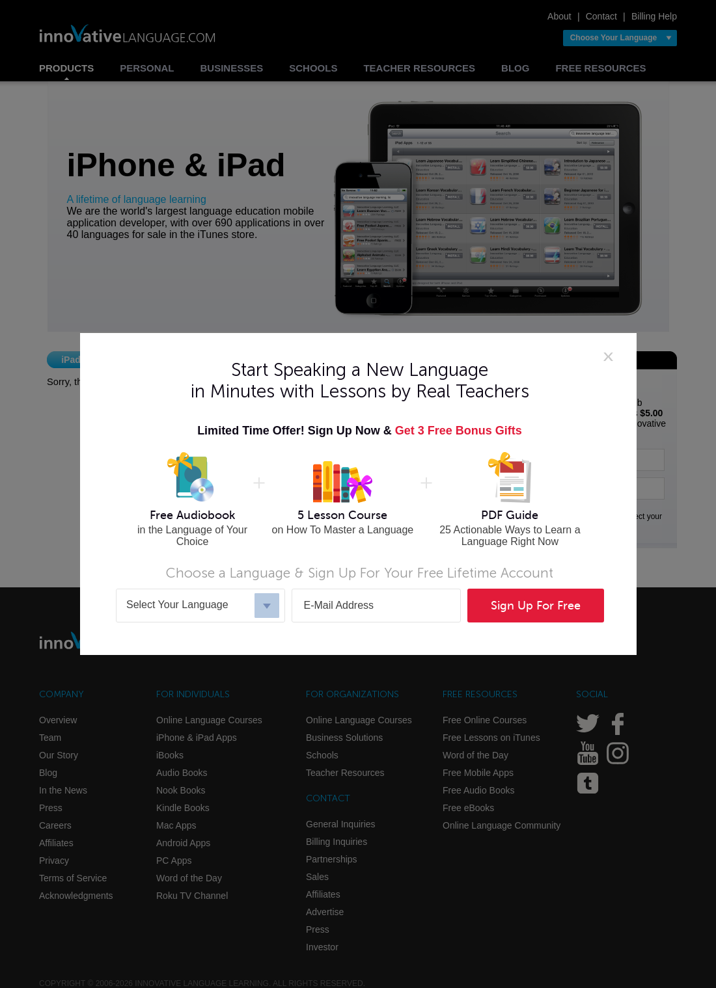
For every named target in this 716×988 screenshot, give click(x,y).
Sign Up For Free (536, 605)
